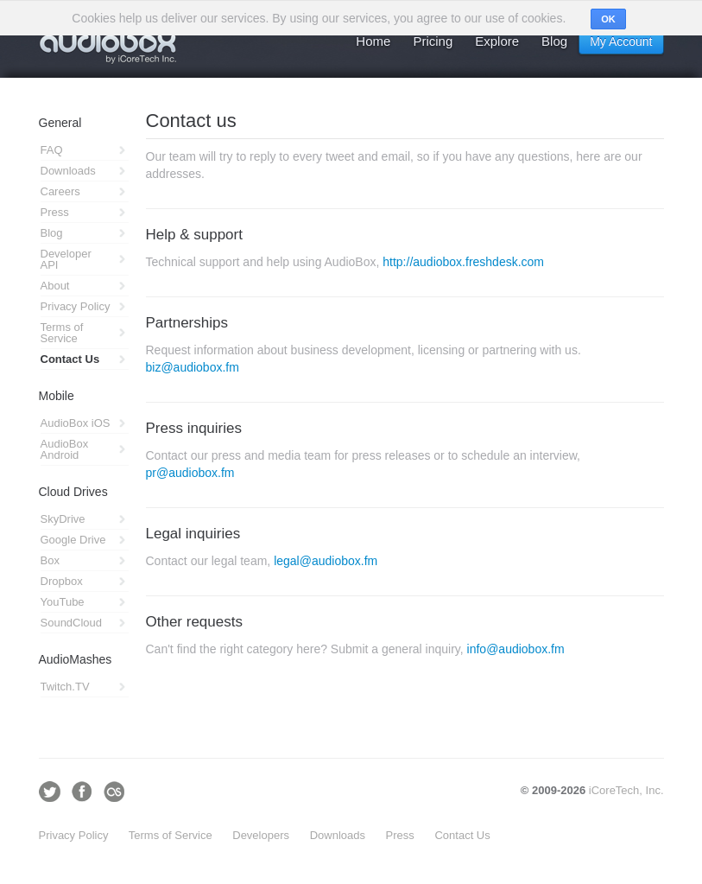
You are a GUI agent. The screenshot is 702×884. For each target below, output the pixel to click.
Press (400, 835)
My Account (621, 41)
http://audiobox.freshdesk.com (463, 262)
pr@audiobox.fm (190, 473)
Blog (554, 41)
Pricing (432, 41)
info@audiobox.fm (516, 649)
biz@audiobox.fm (192, 367)
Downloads (337, 835)
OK (608, 19)
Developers (260, 835)
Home (373, 41)
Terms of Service (170, 835)
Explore (497, 41)
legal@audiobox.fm (325, 561)
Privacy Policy (74, 835)
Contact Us (462, 835)
